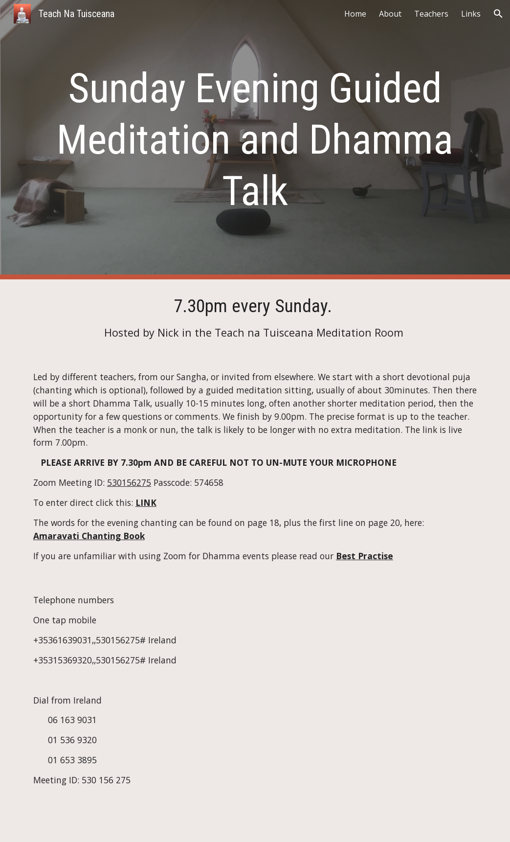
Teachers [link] (431, 13)
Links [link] (471, 13)
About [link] (390, 13)
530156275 (129, 482)
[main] (255, 140)
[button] (498, 13)
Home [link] (355, 13)
